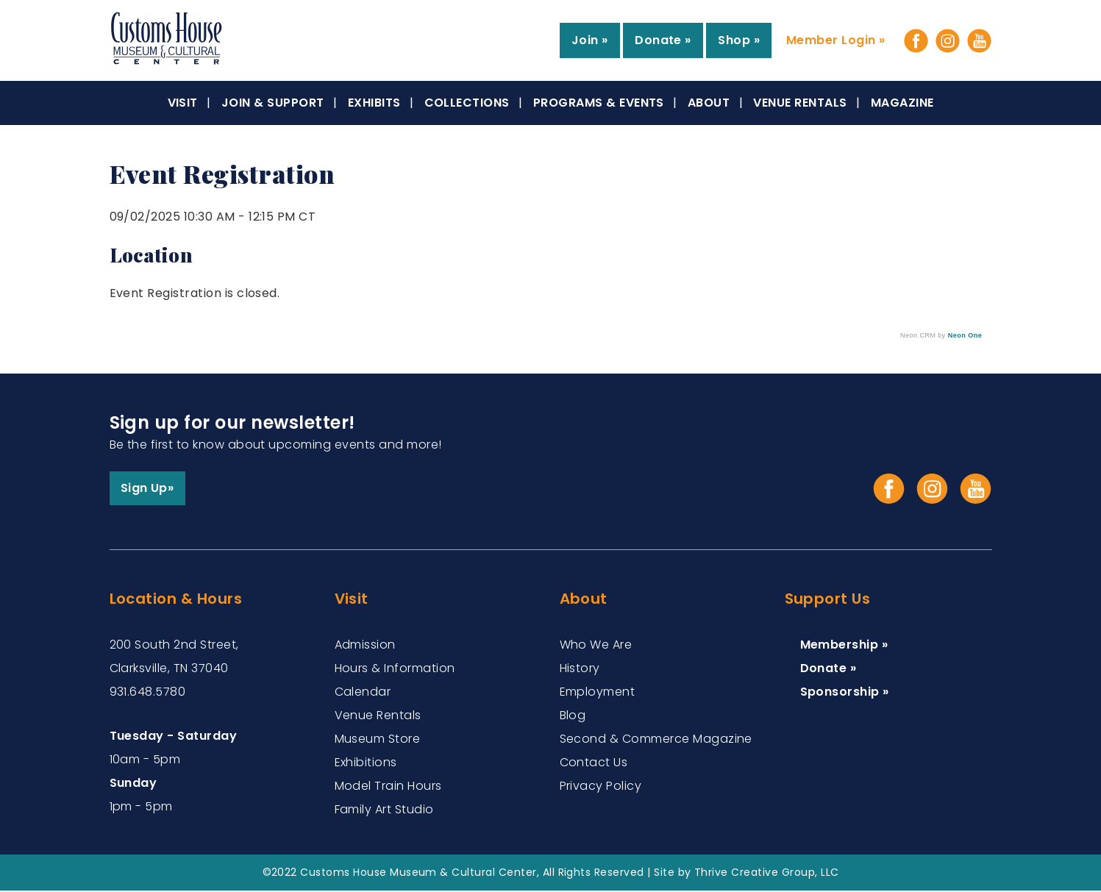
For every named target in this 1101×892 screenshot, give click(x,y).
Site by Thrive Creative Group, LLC (746, 873)
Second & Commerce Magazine (656, 740)
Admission (365, 646)
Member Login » (836, 40)
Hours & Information (395, 669)
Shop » (739, 40)
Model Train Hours (388, 787)
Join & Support (272, 102)
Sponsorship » (844, 693)
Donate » (663, 40)
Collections (467, 102)
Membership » (844, 646)
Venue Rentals (800, 102)
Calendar (363, 693)
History (580, 669)
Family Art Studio (384, 810)
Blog (573, 716)
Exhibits (374, 102)
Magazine (902, 102)
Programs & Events (598, 102)
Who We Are (596, 646)
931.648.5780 (148, 693)
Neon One (965, 335)
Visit (183, 102)
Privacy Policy (601, 787)
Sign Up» (148, 488)
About (709, 102)
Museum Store (378, 740)
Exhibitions (366, 763)
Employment (597, 693)
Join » (589, 40)
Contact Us (594, 763)
